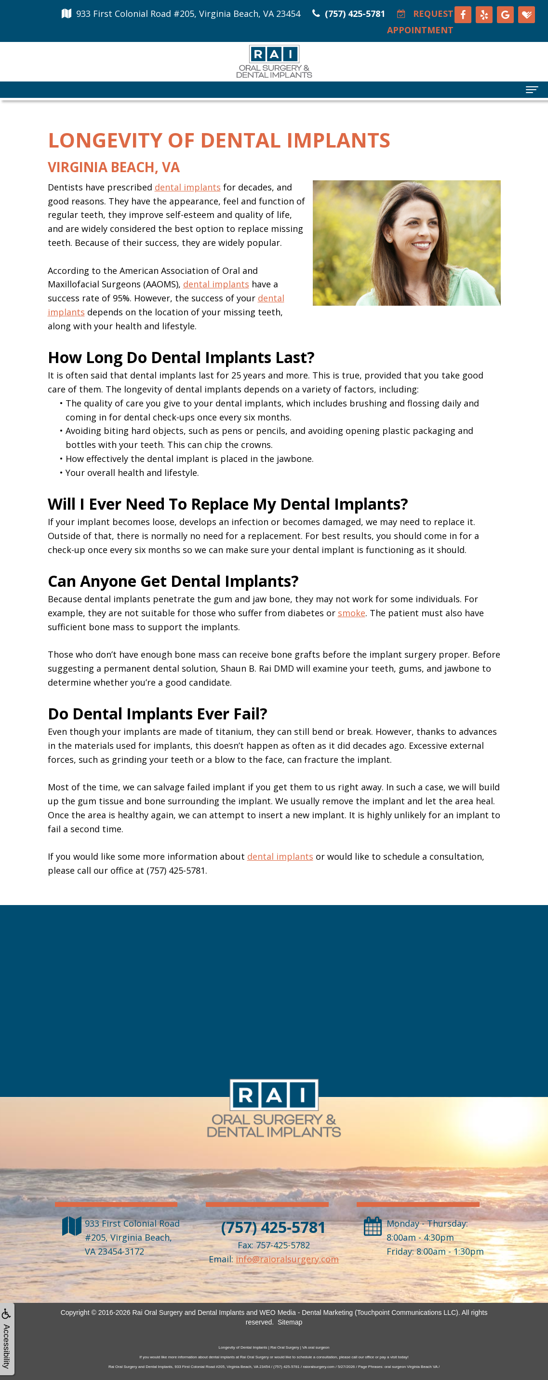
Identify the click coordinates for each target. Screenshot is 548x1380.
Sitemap (290, 1322)
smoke (351, 613)
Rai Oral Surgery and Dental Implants (188, 1312)
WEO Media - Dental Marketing (306, 1312)
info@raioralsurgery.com (287, 1259)
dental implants (188, 187)
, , (132, 1237)
